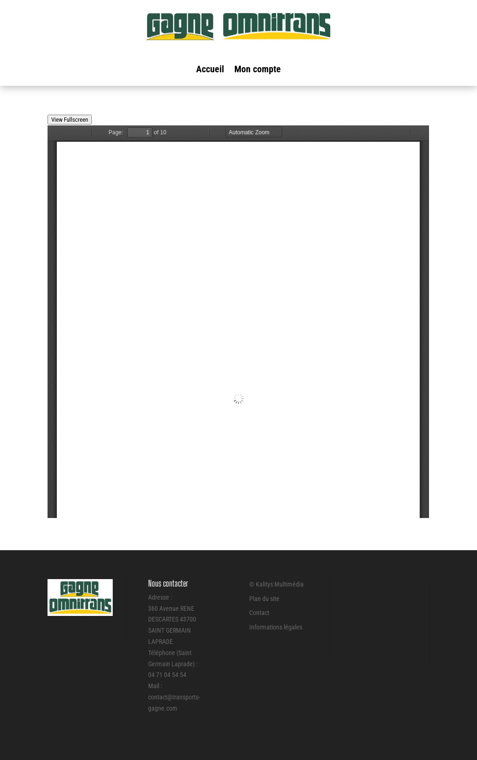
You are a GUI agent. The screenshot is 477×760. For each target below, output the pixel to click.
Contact (259, 612)
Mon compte (257, 70)
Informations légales (275, 627)
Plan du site (264, 598)
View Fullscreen (69, 119)
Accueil (210, 70)
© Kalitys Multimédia (276, 584)
